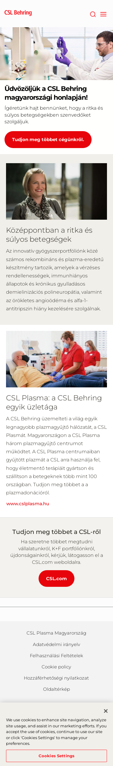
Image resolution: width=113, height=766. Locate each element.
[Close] (105, 713)
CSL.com (56, 578)
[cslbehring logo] (18, 13)
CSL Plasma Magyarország (56, 633)
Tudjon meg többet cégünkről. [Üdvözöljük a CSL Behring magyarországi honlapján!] (48, 139)
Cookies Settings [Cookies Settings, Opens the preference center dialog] (56, 758)
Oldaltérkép (56, 689)
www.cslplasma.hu (27, 503)
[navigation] (103, 13)
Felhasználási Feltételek (56, 655)
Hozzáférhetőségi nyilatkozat (56, 678)
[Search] (92, 13)
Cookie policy (56, 667)
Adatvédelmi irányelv (56, 644)
